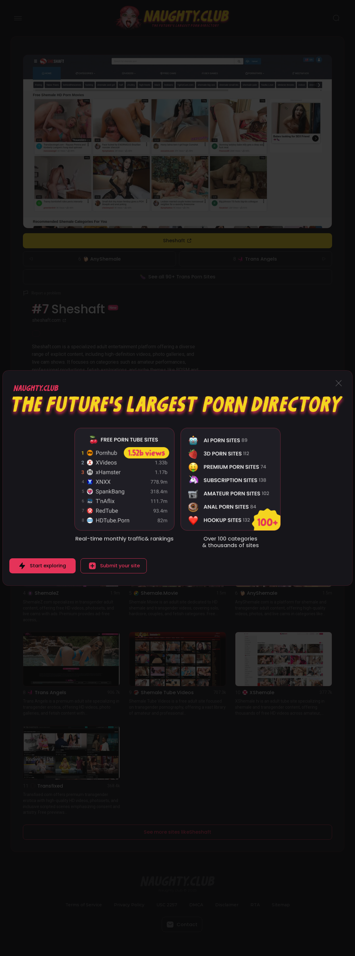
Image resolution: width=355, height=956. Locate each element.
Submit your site (120, 566)
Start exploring (48, 566)
